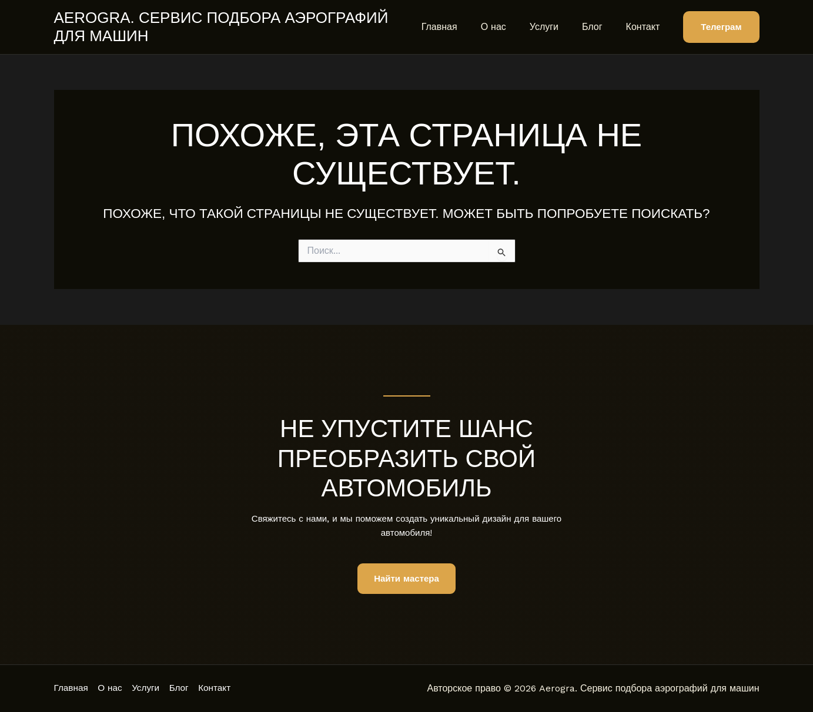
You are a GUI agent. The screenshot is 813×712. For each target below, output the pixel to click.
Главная (461, 26)
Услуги (555, 26)
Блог (599, 26)
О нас (510, 26)
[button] (721, 27)
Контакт (645, 26)
